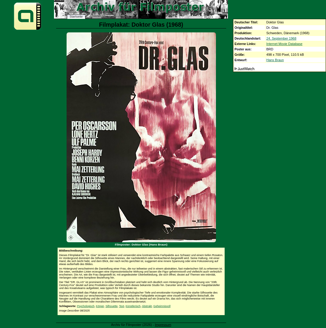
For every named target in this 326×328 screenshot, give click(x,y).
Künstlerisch (133, 306)
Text (121, 306)
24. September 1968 (281, 38)
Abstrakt (147, 306)
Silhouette (112, 306)
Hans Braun (275, 60)
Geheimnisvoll (161, 306)
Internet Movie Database (284, 44)
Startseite (76, 16)
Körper (100, 306)
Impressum (163, 325)
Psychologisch (85, 306)
